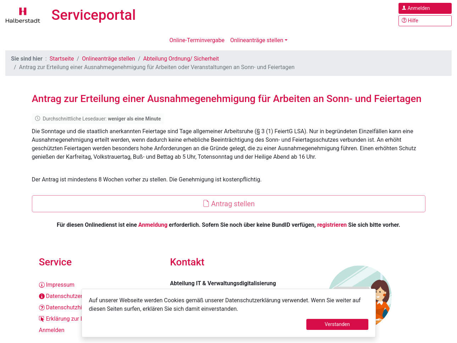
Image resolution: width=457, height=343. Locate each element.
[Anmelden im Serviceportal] (425, 8)
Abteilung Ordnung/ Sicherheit (181, 58)
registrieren (332, 224)
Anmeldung (152, 224)
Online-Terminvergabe (196, 40)
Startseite (62, 58)
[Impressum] (97, 285)
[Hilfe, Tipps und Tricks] (425, 20)
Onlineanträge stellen (256, 40)
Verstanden (337, 324)
